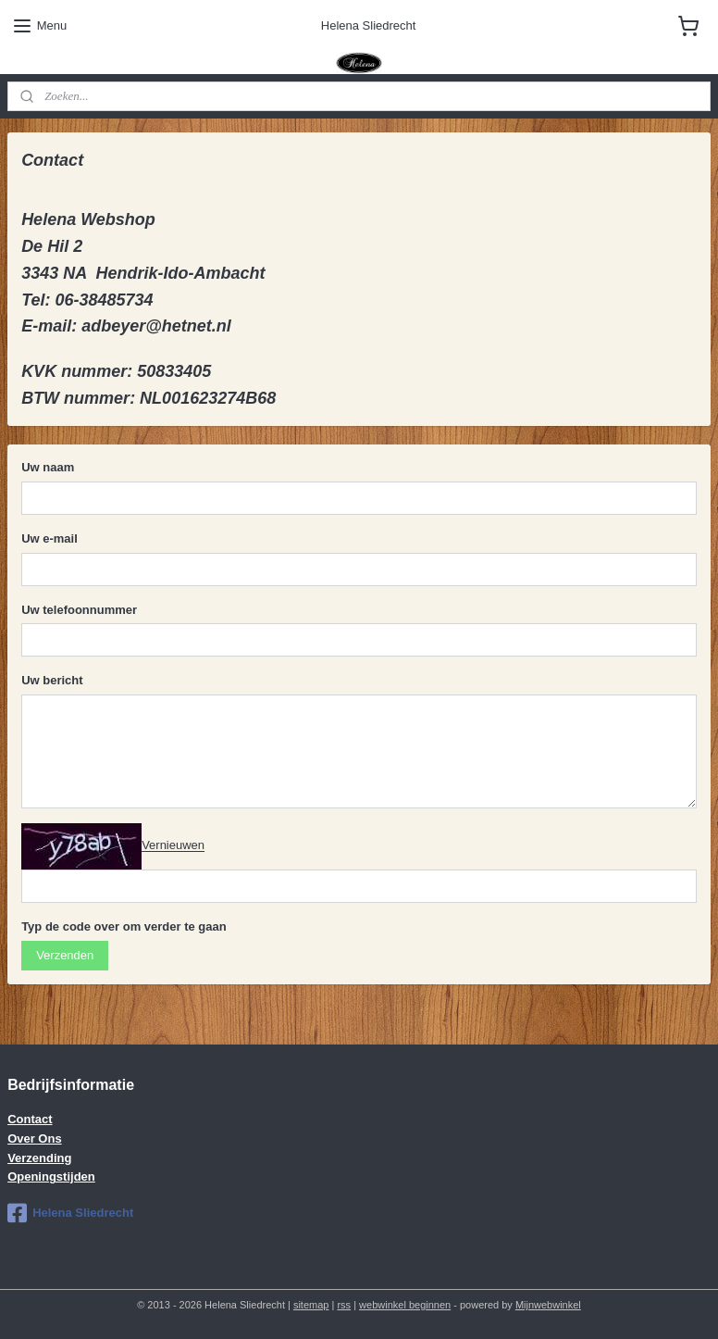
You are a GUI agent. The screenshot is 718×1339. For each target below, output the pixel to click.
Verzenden (64, 955)
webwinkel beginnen (405, 1304)
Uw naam (47, 467)
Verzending (39, 1158)
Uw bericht (51, 680)
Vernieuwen (173, 846)
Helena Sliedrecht (70, 1213)
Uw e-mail (49, 538)
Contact (29, 1119)
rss (344, 1304)
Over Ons (34, 1138)
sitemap (311, 1304)
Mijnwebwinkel (548, 1304)
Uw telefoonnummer (79, 610)
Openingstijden (51, 1176)
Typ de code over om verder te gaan (124, 926)
